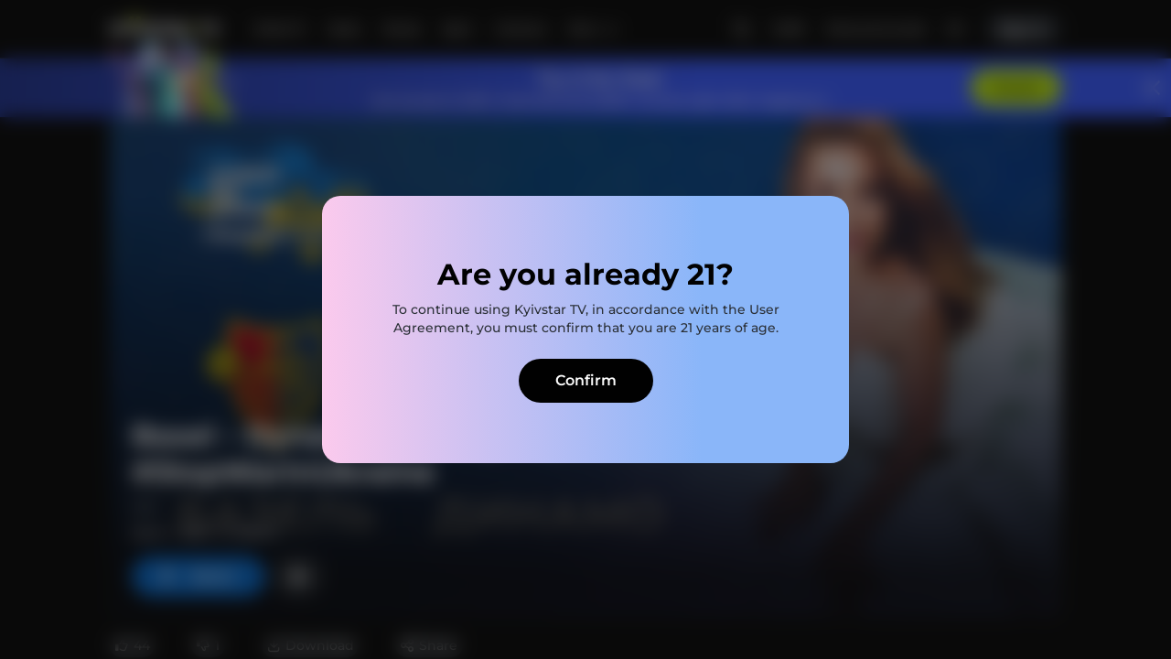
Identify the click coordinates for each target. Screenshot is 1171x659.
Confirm (586, 380)
